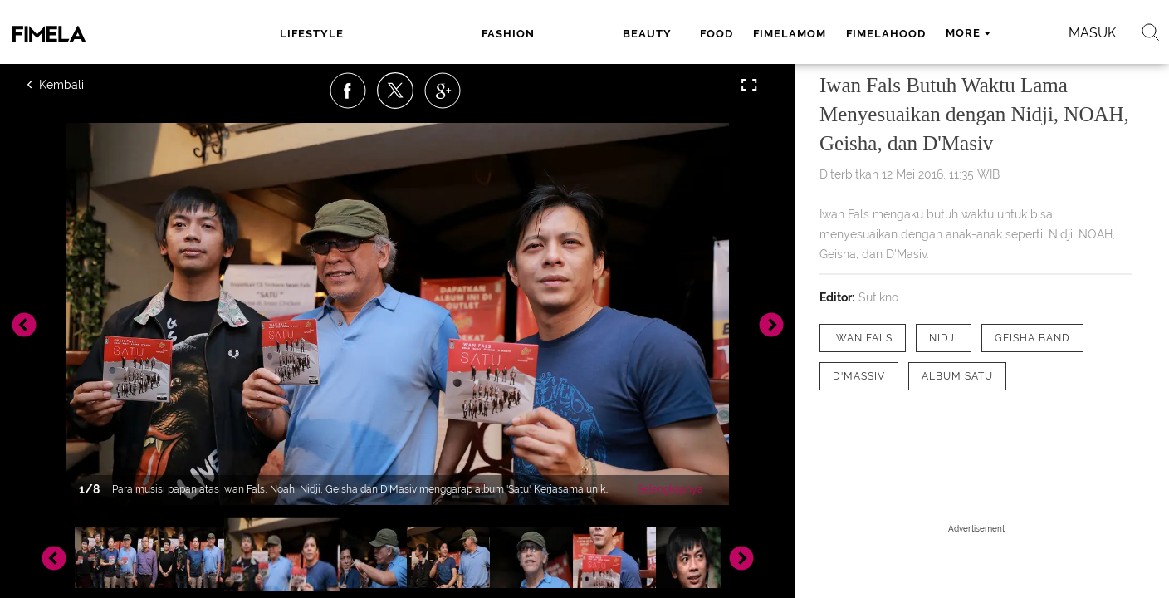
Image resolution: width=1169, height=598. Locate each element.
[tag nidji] (944, 338)
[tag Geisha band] (1032, 338)
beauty (472, 33)
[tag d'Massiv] (859, 376)
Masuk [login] (966, 33)
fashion (401, 33)
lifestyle (323, 33)
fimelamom (606, 33)
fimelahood (703, 33)
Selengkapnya (670, 489)
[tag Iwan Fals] (862, 338)
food (533, 33)
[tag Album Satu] (957, 376)
